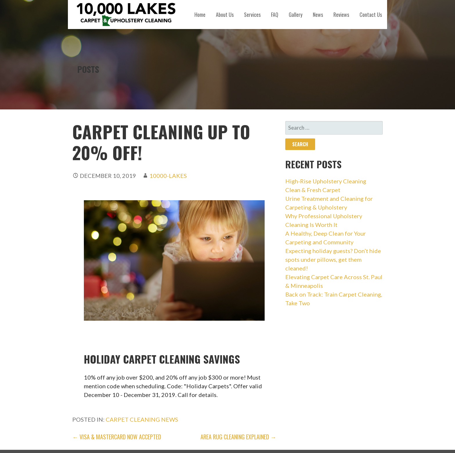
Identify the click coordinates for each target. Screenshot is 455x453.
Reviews (341, 14)
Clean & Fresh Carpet (312, 189)
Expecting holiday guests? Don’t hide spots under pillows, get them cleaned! (333, 259)
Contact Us (371, 14)
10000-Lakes (168, 175)
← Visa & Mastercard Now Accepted (116, 436)
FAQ (274, 14)
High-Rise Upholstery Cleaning (325, 181)
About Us (225, 14)
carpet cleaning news (142, 419)
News (318, 14)
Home (199, 14)
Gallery (295, 14)
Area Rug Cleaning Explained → (238, 436)
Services (252, 14)
